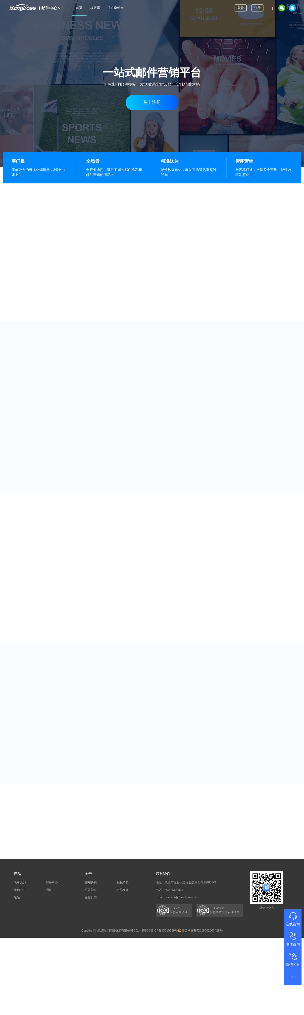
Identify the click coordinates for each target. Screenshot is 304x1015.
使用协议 (91, 882)
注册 (257, 8)
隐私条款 (123, 882)
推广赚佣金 (115, 8)
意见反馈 (123, 890)
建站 (17, 897)
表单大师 (20, 882)
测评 (49, 890)
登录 (240, 8)
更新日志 (91, 897)
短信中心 (20, 890)
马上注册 (152, 102)
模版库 (95, 8)
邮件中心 (50, 8)
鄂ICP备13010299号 (164, 930)
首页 (79, 8)
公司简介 (91, 890)
